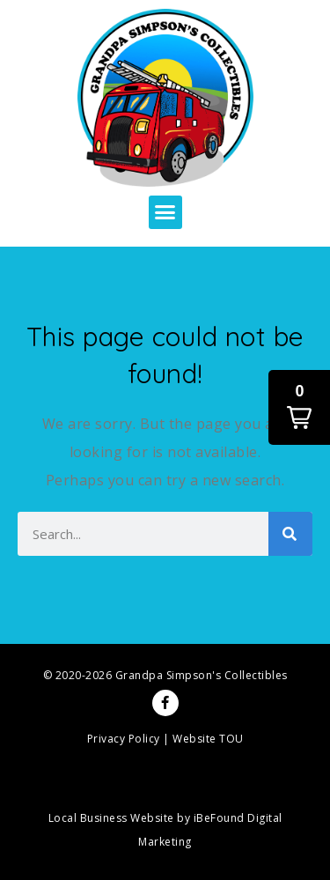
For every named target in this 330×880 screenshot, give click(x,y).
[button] (165, 212)
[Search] (290, 534)
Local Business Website (111, 817)
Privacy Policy (123, 738)
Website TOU (208, 738)
